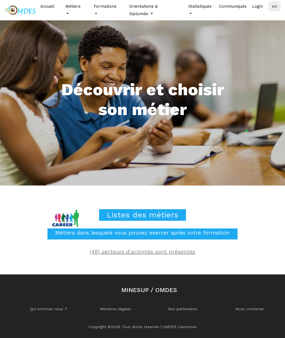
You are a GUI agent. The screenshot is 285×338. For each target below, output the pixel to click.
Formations (105, 6)
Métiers (73, 6)
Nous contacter (249, 309)
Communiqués (233, 6)
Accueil (47, 6)
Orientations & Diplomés (143, 10)
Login (257, 6)
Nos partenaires (182, 309)
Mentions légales (115, 309)
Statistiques (200, 6)
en (274, 6)
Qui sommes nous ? (48, 309)
